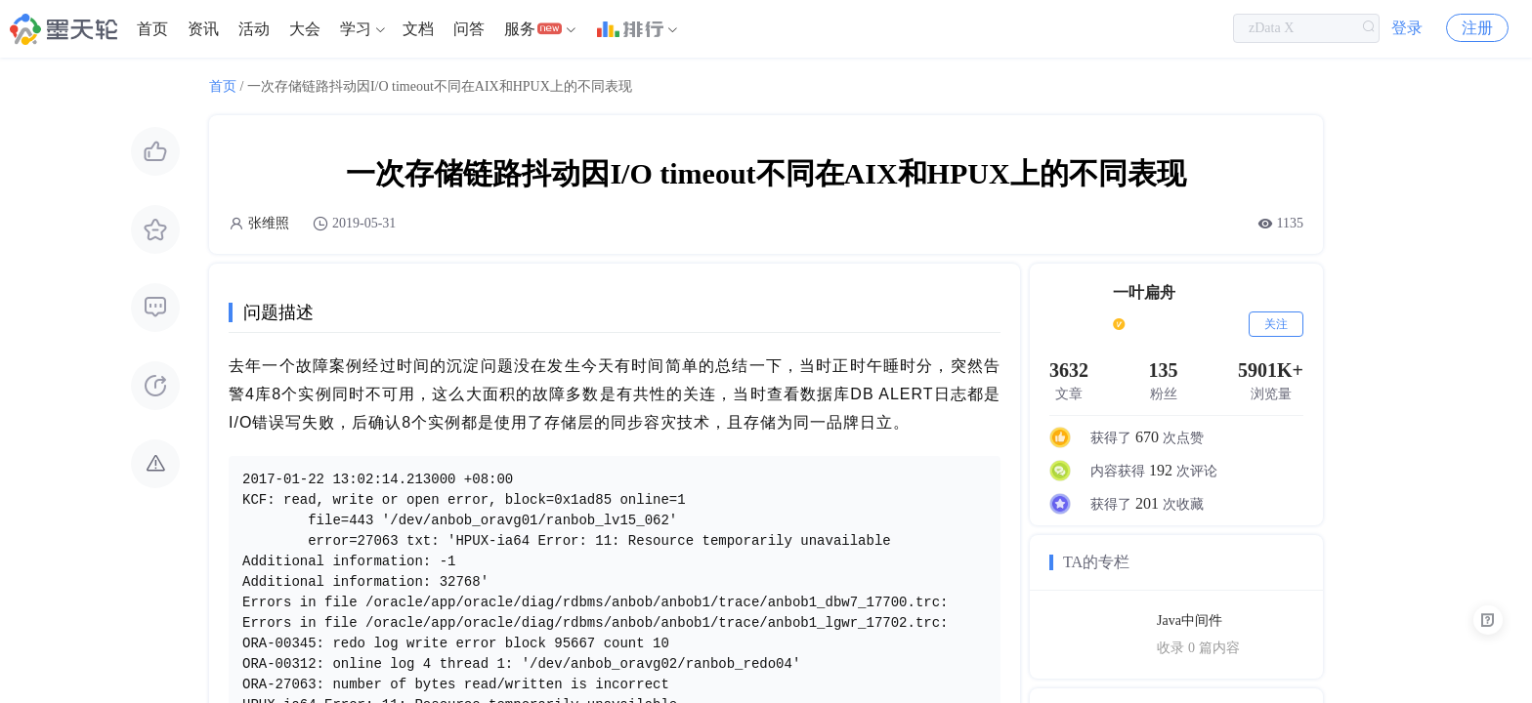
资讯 (203, 29)
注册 (1477, 29)
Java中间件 (1189, 620)
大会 (304, 29)
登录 (1407, 29)
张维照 (268, 223)
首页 (152, 29)
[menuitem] (152, 29)
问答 (469, 29)
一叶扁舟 (1144, 292)
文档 (418, 29)
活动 (254, 29)
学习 (355, 29)
